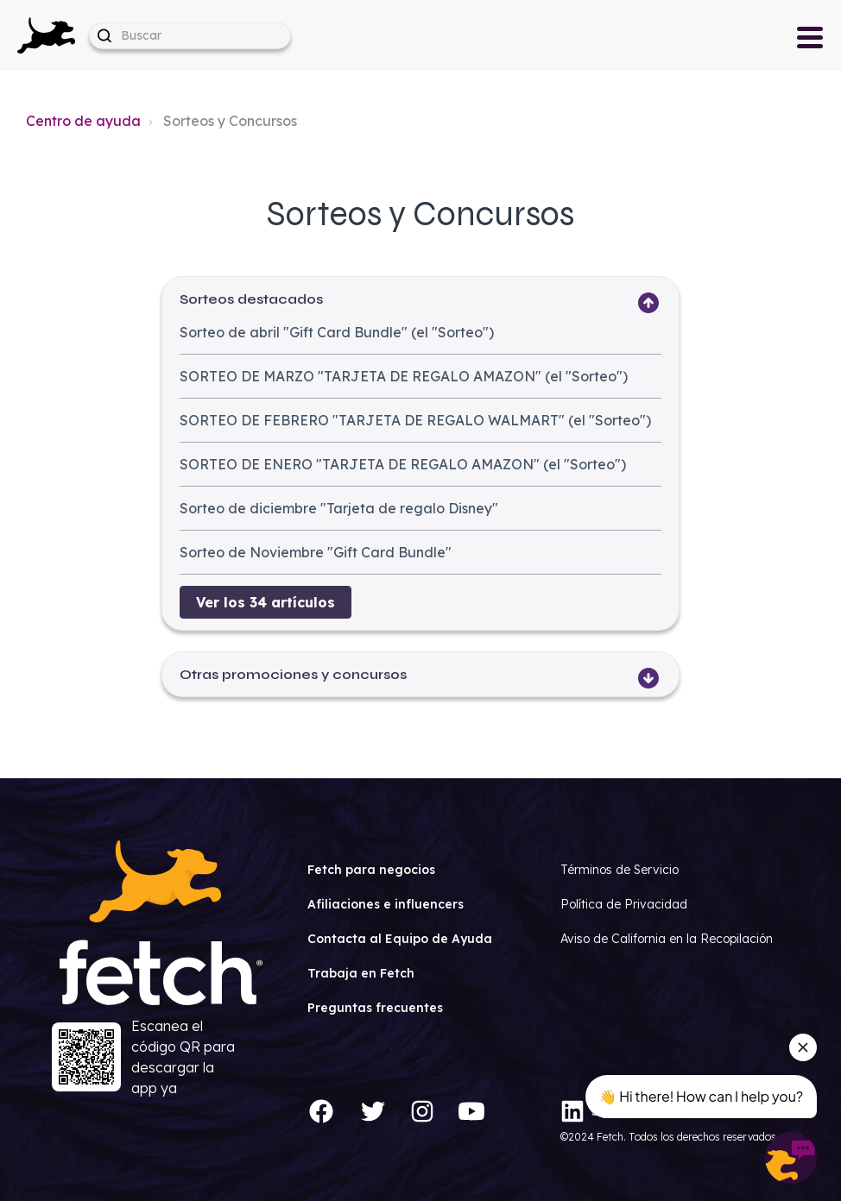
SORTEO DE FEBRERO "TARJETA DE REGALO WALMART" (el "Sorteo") (415, 420)
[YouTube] (471, 1111)
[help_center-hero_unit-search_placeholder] (190, 35)
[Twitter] (373, 1111)
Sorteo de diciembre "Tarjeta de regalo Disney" (339, 508)
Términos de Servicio (619, 869)
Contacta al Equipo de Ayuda (399, 938)
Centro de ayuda (83, 120)
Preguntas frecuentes (375, 1008)
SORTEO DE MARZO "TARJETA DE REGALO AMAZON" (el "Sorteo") (404, 376)
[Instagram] (422, 1111)
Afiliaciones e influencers (385, 904)
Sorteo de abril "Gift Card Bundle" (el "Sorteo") (337, 332)
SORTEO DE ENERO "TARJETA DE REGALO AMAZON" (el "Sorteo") (403, 464)
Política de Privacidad (623, 904)
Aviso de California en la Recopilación (666, 938)
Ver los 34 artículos (265, 602)
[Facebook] (321, 1111)
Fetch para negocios (371, 869)
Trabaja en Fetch (360, 973)
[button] (46, 35)
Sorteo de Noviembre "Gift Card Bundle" (316, 552)
